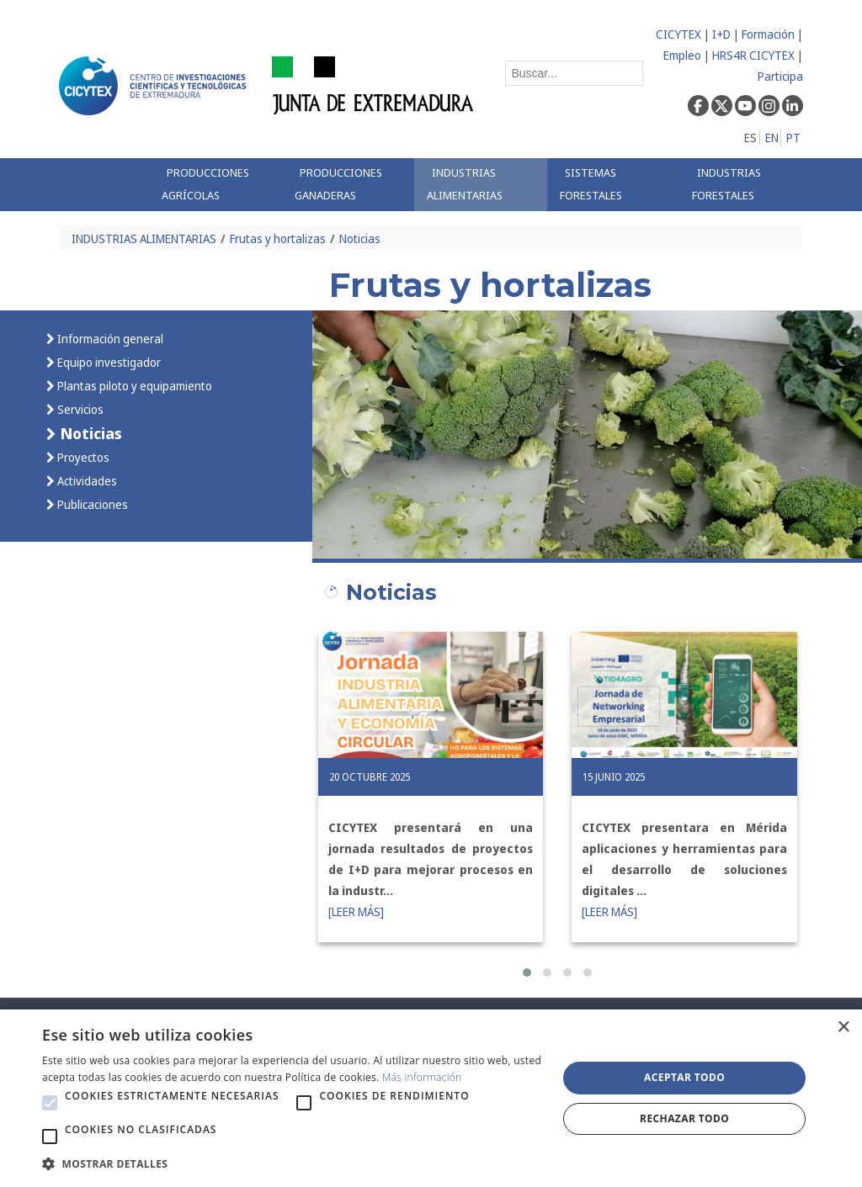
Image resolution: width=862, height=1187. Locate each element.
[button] (527, 972)
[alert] (431, 1098)
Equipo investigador (108, 362)
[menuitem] (215, 184)
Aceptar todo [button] (684, 1077)
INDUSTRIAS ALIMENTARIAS (144, 238)
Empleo (682, 55)
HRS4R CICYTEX (753, 55)
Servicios (79, 409)
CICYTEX (678, 34)
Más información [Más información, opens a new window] (422, 1077)
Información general (109, 339)
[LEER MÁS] (356, 911)
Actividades (86, 481)
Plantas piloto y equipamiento (133, 386)
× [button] (843, 1027)
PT (793, 138)
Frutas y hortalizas (278, 238)
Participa (780, 76)
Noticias (359, 238)
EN (772, 138)
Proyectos (82, 457)
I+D (721, 34)
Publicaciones (91, 504)
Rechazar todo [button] (684, 1118)
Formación (768, 34)
